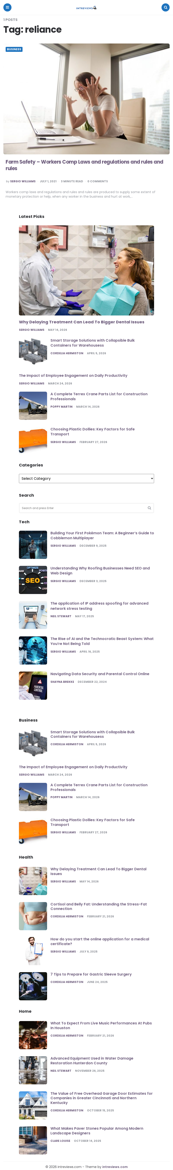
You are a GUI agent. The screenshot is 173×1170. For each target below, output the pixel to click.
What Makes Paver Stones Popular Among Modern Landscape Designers (96, 1131)
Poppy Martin (61, 407)
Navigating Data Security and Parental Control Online (99, 673)
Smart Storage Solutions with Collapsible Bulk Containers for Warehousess (92, 343)
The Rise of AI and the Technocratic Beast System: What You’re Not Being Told (102, 641)
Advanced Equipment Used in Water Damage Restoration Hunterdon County (91, 1061)
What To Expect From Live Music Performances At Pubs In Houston (101, 1026)
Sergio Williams (23, 181)
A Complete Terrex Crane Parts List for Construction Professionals (99, 396)
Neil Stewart (60, 616)
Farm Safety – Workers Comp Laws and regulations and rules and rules (84, 165)
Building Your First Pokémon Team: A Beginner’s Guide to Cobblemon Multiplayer (102, 535)
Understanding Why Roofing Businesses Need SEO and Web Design (100, 571)
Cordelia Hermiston (66, 353)
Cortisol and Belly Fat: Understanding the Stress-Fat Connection (98, 907)
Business (14, 49)
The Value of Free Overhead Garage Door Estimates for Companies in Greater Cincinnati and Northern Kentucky (101, 1098)
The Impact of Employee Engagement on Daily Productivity (73, 375)
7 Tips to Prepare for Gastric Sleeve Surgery (91, 974)
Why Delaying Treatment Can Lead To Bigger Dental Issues (81, 322)
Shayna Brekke (62, 682)
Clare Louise (60, 1141)
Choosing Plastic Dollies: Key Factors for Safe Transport (92, 432)
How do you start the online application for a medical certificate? (99, 941)
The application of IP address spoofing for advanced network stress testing (99, 606)
